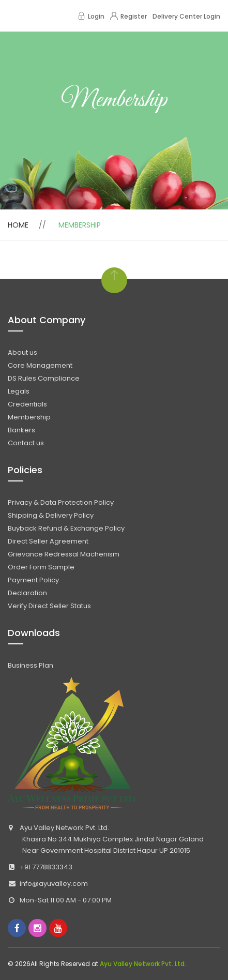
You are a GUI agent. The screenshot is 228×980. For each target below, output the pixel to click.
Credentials (27, 404)
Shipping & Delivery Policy (51, 515)
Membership (29, 417)
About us (22, 352)
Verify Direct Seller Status (49, 606)
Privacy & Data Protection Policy (61, 502)
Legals (18, 391)
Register (128, 16)
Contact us (26, 443)
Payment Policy (33, 580)
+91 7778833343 (46, 867)
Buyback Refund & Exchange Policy (66, 528)
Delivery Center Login (186, 16)
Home (18, 225)
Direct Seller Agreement (48, 541)
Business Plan (30, 665)
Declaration (27, 593)
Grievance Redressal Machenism (63, 554)
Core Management (40, 365)
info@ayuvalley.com (54, 883)
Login (91, 16)
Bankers (21, 430)
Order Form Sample (41, 567)
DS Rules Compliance (44, 378)
